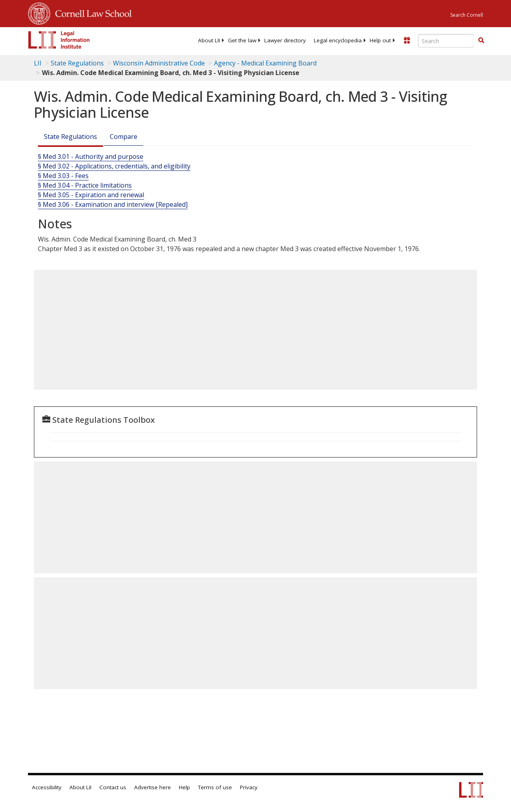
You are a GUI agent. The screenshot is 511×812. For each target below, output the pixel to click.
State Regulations (77, 63)
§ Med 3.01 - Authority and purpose (90, 156)
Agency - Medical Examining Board (265, 63)
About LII (209, 40)
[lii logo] (59, 40)
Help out (380, 40)
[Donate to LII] (407, 40)
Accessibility (46, 787)
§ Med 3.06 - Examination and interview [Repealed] (113, 204)
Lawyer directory (285, 40)
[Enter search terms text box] (446, 41)
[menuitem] (209, 40)
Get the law (242, 40)
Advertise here (152, 787)
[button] (481, 40)
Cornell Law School (91, 12)
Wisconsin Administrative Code (159, 63)
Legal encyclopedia (338, 40)
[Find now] (481, 40)
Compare (123, 136)
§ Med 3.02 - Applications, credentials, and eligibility (114, 166)
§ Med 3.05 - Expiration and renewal (91, 194)
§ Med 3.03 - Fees (63, 175)
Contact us (112, 787)
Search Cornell (466, 15)
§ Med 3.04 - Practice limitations (85, 185)
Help (184, 787)
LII (38, 63)
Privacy (248, 787)
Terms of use (215, 787)
